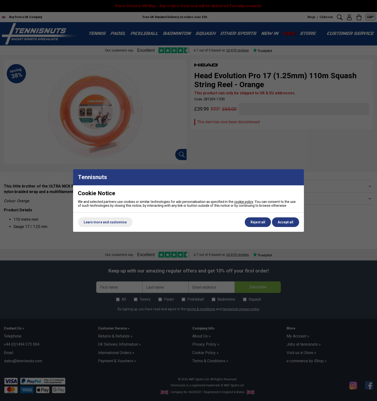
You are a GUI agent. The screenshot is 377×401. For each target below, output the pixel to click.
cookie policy (243, 202)
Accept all (285, 222)
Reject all (258, 222)
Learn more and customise (105, 222)
